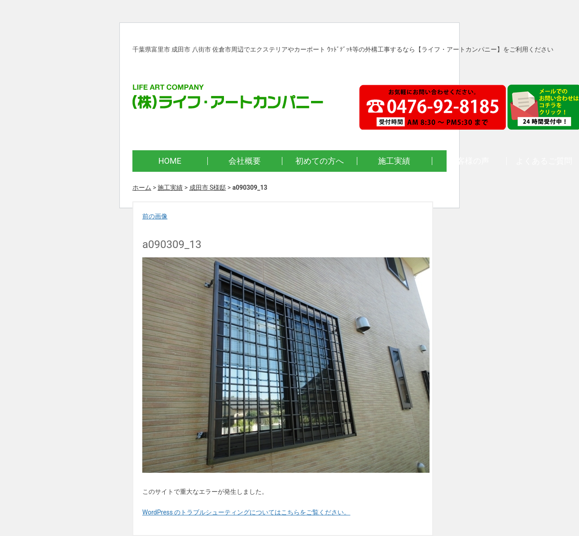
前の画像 (154, 216)
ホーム (141, 187)
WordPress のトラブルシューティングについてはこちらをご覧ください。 (246, 512)
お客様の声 (469, 161)
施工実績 (394, 161)
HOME (169, 161)
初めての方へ (319, 161)
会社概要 (244, 161)
